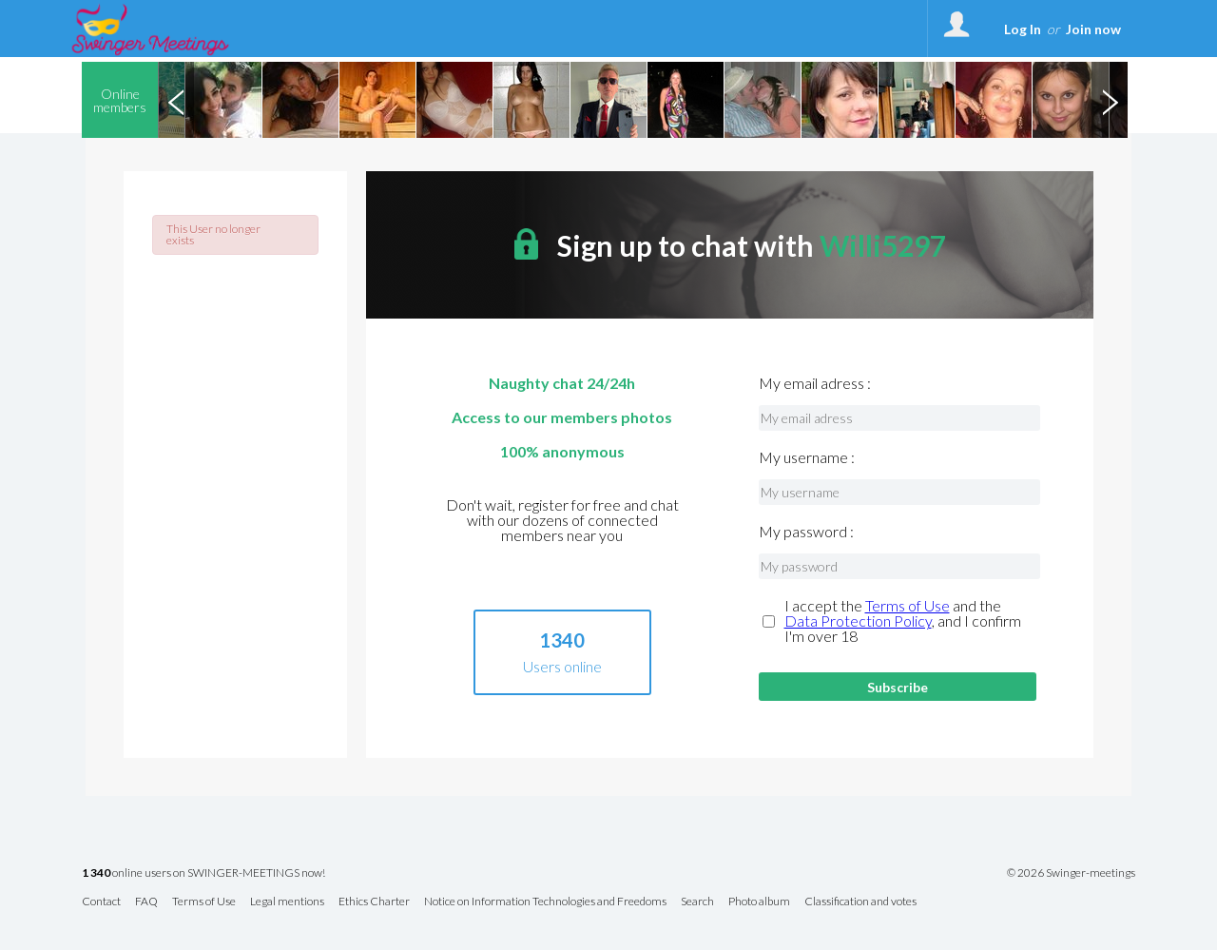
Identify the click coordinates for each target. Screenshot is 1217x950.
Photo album (759, 902)
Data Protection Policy (858, 620)
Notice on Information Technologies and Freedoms (545, 902)
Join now (1093, 29)
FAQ (146, 902)
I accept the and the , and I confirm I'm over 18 (902, 621)
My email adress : (815, 383)
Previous (176, 100)
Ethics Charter (374, 902)
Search (697, 902)
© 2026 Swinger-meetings (1071, 873)
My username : (807, 457)
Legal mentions (287, 902)
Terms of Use (907, 605)
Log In (1022, 29)
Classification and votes (860, 902)
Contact (101, 902)
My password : (806, 531)
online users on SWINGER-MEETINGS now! (203, 873)
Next (1109, 100)
